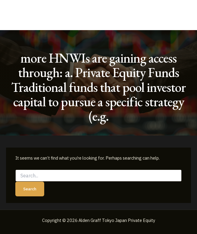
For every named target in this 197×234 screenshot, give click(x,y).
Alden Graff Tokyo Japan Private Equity (69, 15)
